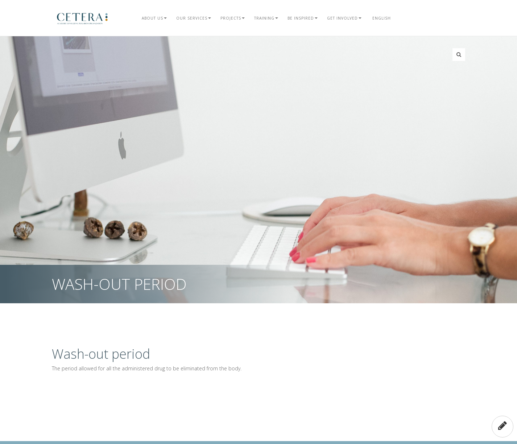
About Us (154, 18)
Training (266, 18)
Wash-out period (101, 354)
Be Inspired (303, 18)
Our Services (193, 18)
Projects (232, 18)
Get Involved (344, 18)
